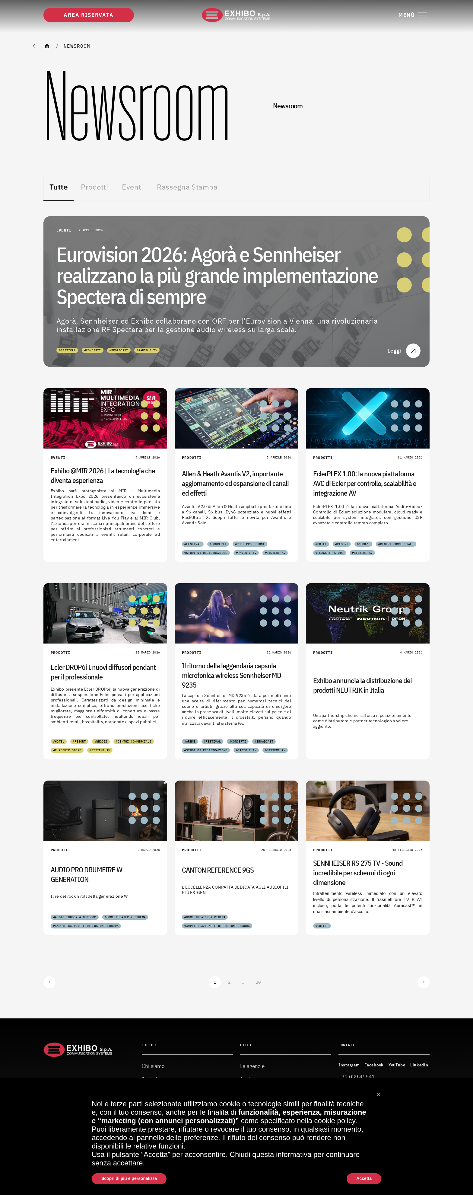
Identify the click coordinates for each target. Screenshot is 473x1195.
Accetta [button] (364, 1178)
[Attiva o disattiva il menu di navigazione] (414, 15)
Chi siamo (153, 1065)
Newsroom (77, 46)
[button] (378, 1092)
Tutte (58, 187)
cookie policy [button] (334, 1121)
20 (258, 982)
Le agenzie (252, 1065)
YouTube (397, 1065)
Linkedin (419, 1065)
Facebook (374, 1065)
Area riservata (88, 14)
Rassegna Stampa (187, 187)
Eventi (132, 187)
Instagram (349, 1065)
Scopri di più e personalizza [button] (129, 1178)
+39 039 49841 (356, 1076)
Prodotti (94, 187)
